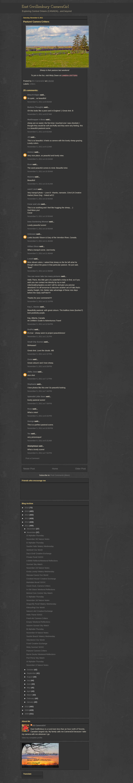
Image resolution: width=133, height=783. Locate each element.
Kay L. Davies (33, 307)
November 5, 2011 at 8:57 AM (39, 114)
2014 (27, 515)
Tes (28, 434)
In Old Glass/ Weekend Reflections (40, 589)
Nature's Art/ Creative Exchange (39, 611)
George (30, 421)
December (31, 529)
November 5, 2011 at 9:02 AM (39, 132)
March (30, 695)
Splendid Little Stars (36, 396)
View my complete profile (32, 738)
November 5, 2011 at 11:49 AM (40, 253)
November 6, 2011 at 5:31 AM (39, 441)
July (29, 680)
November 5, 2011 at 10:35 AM (40, 171)
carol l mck (32, 189)
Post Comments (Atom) (60, 475)
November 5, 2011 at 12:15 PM (40, 301)
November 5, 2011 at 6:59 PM (39, 366)
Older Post (80, 468)
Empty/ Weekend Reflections (38, 622)
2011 (27, 526)
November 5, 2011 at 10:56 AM (40, 229)
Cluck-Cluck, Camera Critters (38, 586)
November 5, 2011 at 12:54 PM (40, 324)
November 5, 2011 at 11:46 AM (40, 241)
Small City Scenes (35, 342)
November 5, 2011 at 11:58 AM (40, 271)
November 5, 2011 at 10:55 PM (40, 428)
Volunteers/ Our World (35, 640)
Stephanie (31, 384)
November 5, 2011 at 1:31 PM (39, 336)
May (29, 688)
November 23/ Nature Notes (37, 568)
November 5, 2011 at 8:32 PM (39, 416)
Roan (29, 164)
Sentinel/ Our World (34, 550)
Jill (28, 137)
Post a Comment (32, 458)
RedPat (30, 329)
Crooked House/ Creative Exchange (41, 579)
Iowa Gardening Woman (37, 222)
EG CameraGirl (39, 725)
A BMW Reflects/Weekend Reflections (42, 561)
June (29, 684)
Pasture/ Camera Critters (36, 651)
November (31, 532)
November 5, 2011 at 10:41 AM (40, 184)
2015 (27, 511)
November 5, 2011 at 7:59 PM (39, 403)
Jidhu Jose (32, 372)
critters (32, 84)
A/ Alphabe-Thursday (35, 662)
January (30, 702)
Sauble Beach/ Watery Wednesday (40, 636)
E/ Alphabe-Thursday (35, 543)
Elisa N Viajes (33, 95)
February (31, 698)
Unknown (31, 234)
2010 (27, 707)
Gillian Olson (33, 246)
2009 (27, 710)
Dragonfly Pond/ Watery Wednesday (41, 604)
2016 (27, 508)
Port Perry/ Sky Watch (35, 658)
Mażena (30, 177)
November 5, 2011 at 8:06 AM (39, 102)
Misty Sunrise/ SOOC (35, 647)
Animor (30, 152)
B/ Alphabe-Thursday (35, 629)
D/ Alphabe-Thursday (35, 535)
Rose (29, 409)
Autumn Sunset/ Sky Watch (37, 625)
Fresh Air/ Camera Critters (37, 618)
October (30, 670)
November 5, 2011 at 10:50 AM (40, 199)
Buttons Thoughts (35, 107)
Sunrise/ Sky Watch (34, 564)
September (31, 673)
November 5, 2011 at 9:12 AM (39, 147)
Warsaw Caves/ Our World (37, 575)
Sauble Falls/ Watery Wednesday (40, 546)
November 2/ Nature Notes (37, 665)
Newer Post (29, 468)
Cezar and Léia (33, 204)
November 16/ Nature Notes (37, 600)
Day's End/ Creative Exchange (38, 553)
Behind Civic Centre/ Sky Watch (39, 593)
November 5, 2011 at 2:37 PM (39, 354)
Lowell (30, 259)
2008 (27, 714)
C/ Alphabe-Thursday (35, 597)
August (30, 677)
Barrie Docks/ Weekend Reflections (40, 654)
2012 (27, 522)
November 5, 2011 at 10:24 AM (40, 159)
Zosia (29, 359)
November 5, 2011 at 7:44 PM (39, 391)
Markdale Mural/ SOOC (36, 582)
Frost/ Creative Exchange (36, 643)
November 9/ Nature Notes (37, 633)
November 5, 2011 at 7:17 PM (39, 379)
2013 (27, 518)
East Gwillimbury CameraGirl (45, 7)
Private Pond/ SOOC (35, 557)
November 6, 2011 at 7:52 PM (39, 453)
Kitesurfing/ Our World (35, 607)
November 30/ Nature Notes (37, 539)
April (29, 691)
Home (55, 468)
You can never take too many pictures (44, 276)
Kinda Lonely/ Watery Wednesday (40, 571)
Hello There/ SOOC (34, 615)
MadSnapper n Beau (36, 120)
